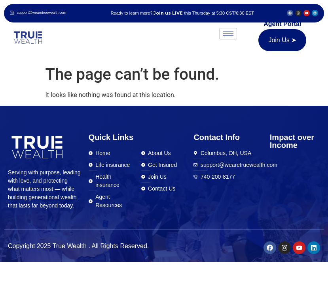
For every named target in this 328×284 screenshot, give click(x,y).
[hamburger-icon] (228, 33)
